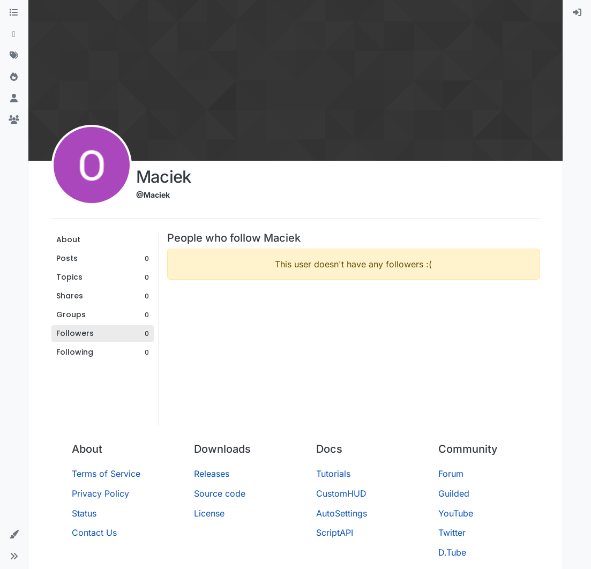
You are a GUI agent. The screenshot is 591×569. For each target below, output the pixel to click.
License (209, 513)
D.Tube (452, 552)
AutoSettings (341, 513)
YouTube (455, 513)
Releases (211, 473)
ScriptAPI (334, 532)
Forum (450, 473)
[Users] (14, 98)
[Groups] (14, 120)
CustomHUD (341, 493)
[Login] (577, 12)
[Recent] (14, 34)
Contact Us (94, 532)
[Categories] (14, 12)
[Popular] (14, 77)
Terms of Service (106, 473)
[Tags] (14, 55)
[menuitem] (577, 12)
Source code (219, 493)
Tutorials (333, 473)
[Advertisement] (353, 363)
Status (84, 513)
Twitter (452, 532)
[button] (14, 534)
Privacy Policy (100, 493)
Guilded (453, 493)
